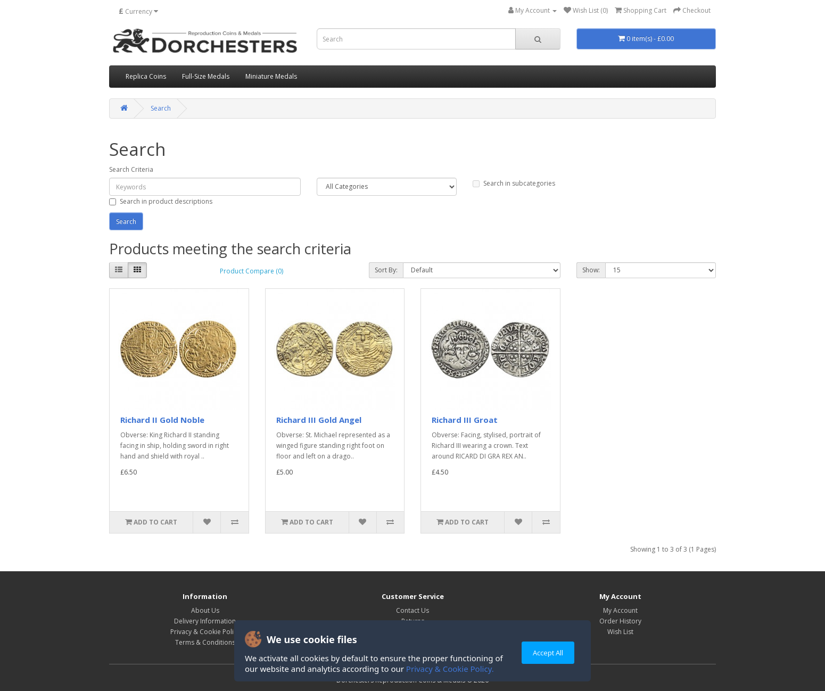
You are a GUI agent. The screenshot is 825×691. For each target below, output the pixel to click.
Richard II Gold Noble (162, 419)
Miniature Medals (271, 76)
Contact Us (412, 610)
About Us (205, 610)
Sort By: (386, 269)
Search (161, 108)
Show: (591, 269)
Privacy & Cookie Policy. (450, 668)
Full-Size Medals (205, 76)
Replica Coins (146, 76)
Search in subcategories (514, 183)
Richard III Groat (465, 419)
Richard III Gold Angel (318, 419)
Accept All (548, 652)
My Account (620, 610)
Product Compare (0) (251, 271)
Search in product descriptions (160, 201)
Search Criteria (131, 169)
